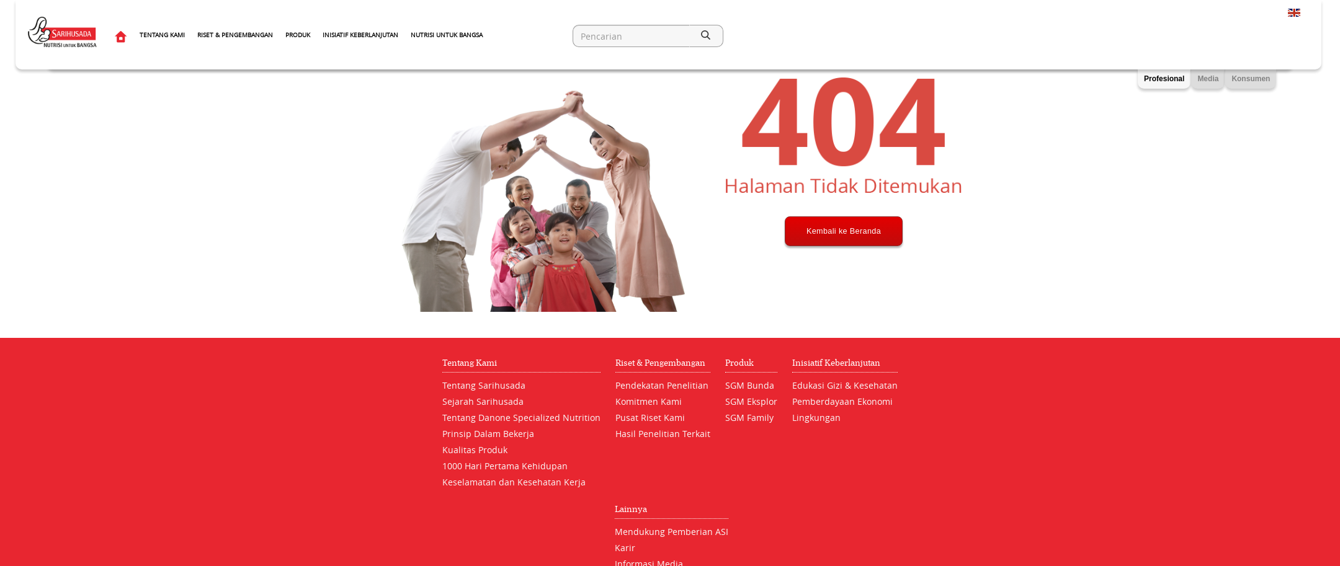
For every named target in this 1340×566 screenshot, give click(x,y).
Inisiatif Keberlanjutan (360, 35)
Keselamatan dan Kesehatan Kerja (514, 482)
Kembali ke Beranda (843, 277)
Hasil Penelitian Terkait (662, 434)
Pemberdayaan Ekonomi (842, 401)
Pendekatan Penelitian (661, 385)
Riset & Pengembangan (235, 35)
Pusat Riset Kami (650, 417)
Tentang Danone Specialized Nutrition (521, 417)
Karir (625, 548)
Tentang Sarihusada (483, 385)
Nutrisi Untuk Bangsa (447, 35)
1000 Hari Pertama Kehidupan (505, 466)
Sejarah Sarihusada (483, 401)
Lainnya (631, 509)
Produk (297, 35)
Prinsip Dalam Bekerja (488, 434)
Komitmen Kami (648, 401)
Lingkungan (816, 417)
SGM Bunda (749, 385)
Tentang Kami (162, 35)
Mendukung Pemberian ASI (671, 531)
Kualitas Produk (474, 450)
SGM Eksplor (751, 401)
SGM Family (749, 417)
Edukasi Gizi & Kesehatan (845, 385)
